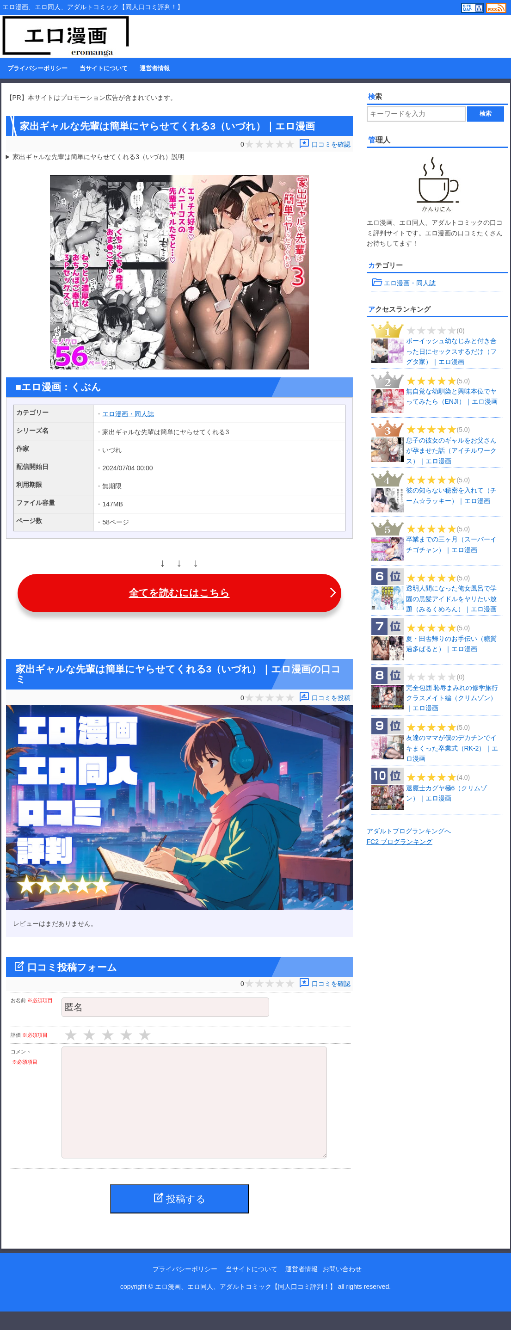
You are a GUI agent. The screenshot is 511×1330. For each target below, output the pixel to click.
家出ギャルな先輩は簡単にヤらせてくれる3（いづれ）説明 (98, 156)
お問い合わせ (342, 1287)
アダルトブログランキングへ (409, 831)
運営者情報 (155, 68)
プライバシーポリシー (37, 68)
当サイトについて (104, 68)
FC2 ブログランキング (399, 841)
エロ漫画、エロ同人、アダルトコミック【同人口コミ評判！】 (245, 1305)
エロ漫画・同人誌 (128, 414)
